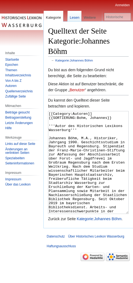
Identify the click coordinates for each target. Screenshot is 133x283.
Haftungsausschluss (61, 266)
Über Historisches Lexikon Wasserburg (96, 257)
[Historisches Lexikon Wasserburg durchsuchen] (117, 17)
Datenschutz (56, 257)
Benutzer (77, 90)
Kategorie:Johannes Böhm (74, 60)
